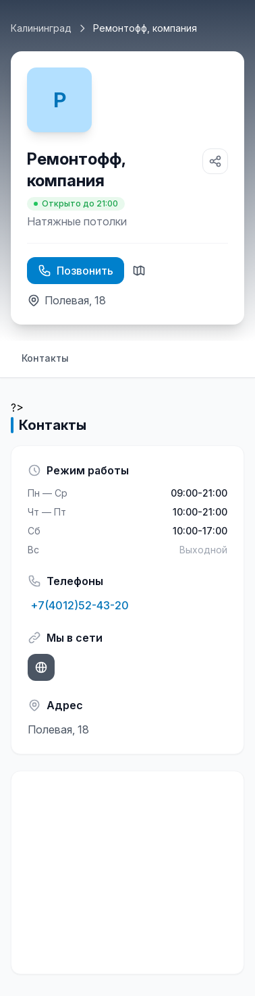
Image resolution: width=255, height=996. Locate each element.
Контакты (45, 358)
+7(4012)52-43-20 (78, 605)
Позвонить (75, 270)
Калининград (41, 28)
